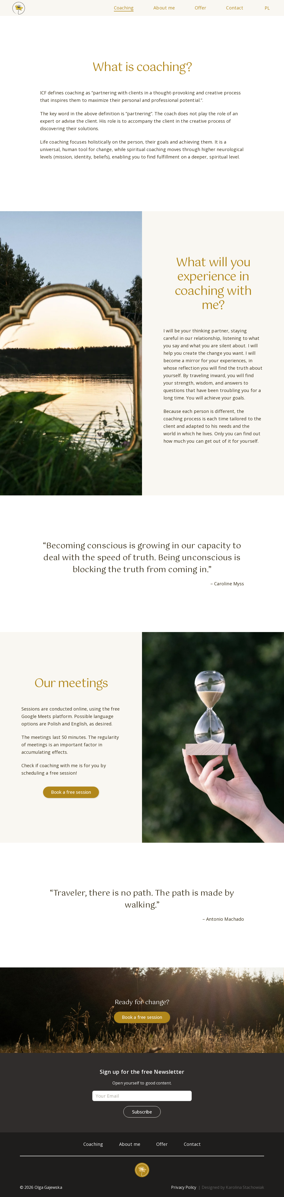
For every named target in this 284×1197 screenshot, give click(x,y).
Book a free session (71, 792)
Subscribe (142, 1111)
